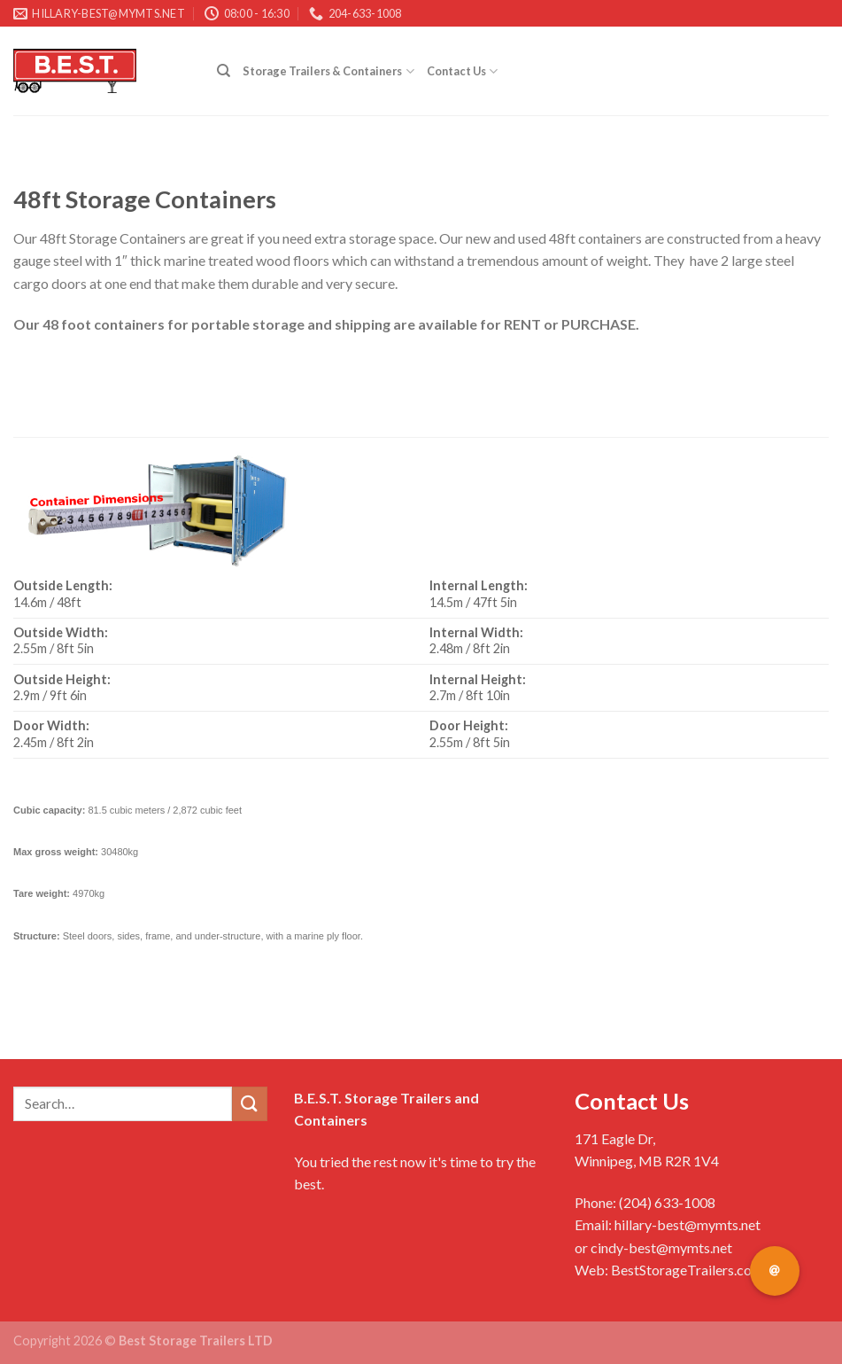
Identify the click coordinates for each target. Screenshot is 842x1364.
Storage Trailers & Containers (328, 71)
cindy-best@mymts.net (661, 1247)
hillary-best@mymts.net (687, 1224)
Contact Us (462, 71)
